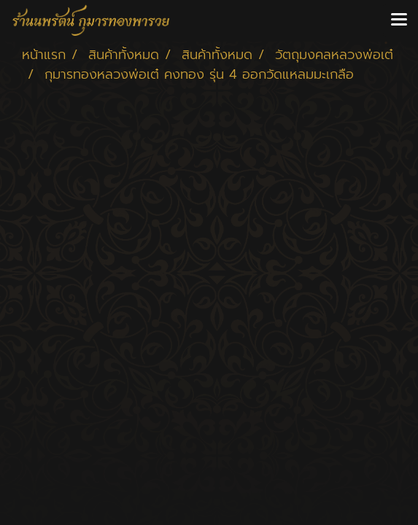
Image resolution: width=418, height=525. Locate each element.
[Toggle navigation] (399, 20)
